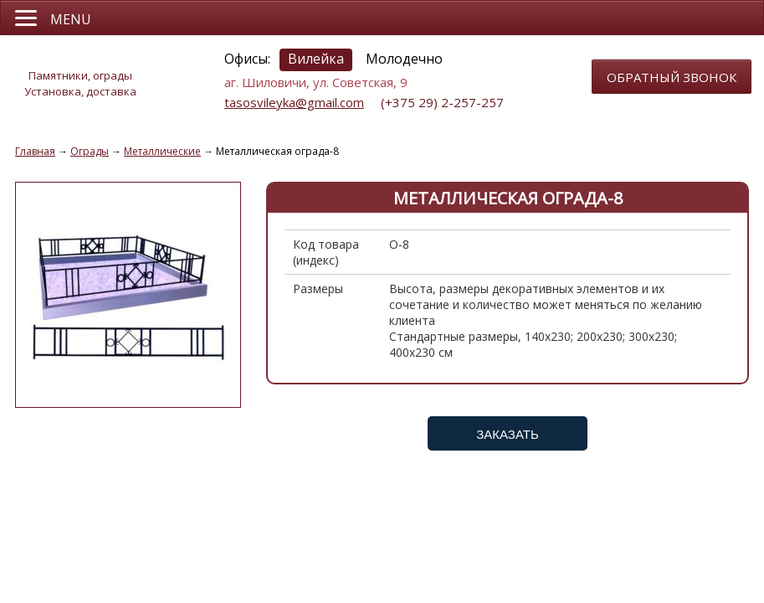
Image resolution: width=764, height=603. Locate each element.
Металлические (162, 151)
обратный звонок (671, 77)
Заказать (507, 434)
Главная (35, 151)
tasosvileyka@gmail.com (294, 102)
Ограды (89, 151)
